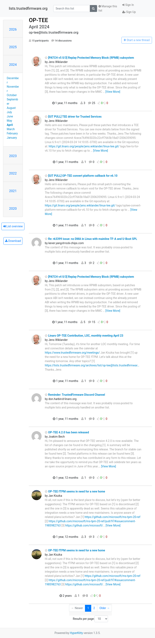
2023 (13, 156)
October (12, 95)
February (12, 133)
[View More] (112, 91)
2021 (13, 191)
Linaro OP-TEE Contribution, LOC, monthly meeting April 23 (84, 335)
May (9, 120)
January (12, 137)
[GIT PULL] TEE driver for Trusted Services (73, 116)
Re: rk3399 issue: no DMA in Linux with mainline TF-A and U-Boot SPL (91, 238)
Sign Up (129, 12)
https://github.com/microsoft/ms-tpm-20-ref (112, 517)
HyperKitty (76, 633)
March (11, 129)
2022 (13, 173)
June (10, 116)
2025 (13, 47)
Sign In (128, 4)
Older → (104, 608)
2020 (13, 208)
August (11, 108)
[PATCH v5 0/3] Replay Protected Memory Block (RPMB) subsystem (89, 57)
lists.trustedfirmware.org (28, 8)
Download (13, 240)
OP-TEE (38, 20)
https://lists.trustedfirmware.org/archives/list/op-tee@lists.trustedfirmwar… (92, 365)
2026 (13, 29)
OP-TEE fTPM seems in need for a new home (75, 491)
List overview (13, 226)
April (10, 125)
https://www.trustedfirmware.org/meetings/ (72, 352)
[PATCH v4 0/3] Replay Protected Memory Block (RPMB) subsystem (89, 276)
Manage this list (107, 8)
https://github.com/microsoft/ (84, 525)
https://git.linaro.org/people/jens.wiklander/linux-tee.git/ (84, 146)
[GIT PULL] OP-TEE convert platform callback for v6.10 (81, 175)
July (9, 112)
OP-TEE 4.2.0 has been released (67, 432)
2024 (13, 65)
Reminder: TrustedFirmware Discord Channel (75, 394)
